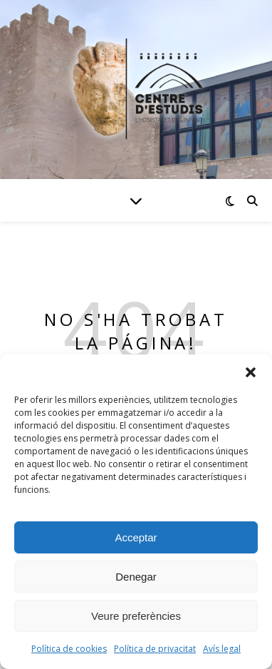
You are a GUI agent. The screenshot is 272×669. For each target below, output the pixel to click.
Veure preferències (136, 616)
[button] (251, 372)
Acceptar (136, 537)
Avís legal (222, 649)
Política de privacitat (155, 649)
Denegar (136, 577)
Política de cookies (69, 649)
